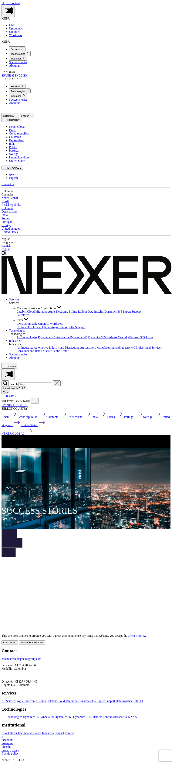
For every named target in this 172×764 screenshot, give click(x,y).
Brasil (12, 130)
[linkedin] (6, 746)
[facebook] (7, 739)
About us (14, 357)
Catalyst (21, 311)
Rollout (82, 311)
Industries (15, 340)
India (12, 143)
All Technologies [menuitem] (27, 337)
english (27, 115)
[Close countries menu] (35, 401)
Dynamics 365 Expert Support (122, 311)
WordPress (56, 323)
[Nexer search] (9, 365)
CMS (20, 323)
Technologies (17, 330)
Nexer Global (17, 126)
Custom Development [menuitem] (30, 327)
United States (17, 160)
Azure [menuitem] (149, 337)
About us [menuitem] (14, 65)
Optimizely (30, 323)
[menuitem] (17, 48)
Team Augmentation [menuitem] (56, 327)
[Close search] (57, 383)
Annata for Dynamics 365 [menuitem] (71, 337)
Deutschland (16, 140)
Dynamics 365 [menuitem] (47, 337)
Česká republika (19, 133)
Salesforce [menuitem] (23, 315)
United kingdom (19, 157)
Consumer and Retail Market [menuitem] (34, 351)
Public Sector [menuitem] (60, 351)
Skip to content (11, 3)
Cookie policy (10, 753)
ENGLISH (21, 75)
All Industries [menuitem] (25, 347)
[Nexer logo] (87, 293)
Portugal (14, 150)
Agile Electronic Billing (62, 311)
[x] (2, 736)
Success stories (18, 354)
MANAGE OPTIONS (32, 642)
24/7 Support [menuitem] (77, 327)
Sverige (13, 154)
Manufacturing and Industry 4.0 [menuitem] (116, 347)
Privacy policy (10, 750)
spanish (13, 174)
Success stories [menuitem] (18, 62)
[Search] (5, 383)
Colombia (10, 115)
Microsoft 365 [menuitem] (136, 337)
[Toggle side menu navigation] (8, 11)
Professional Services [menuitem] (149, 347)
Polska (13, 147)
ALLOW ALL (10, 642)
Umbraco (43, 323)
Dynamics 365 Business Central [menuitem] (107, 337)
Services (14, 299)
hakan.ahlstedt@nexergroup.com (21, 658)
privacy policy (136, 635)
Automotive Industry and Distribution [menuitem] (56, 347)
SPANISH (8, 75)
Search (13, 384)
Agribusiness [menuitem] (88, 347)
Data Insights (96, 311)
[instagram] (7, 743)
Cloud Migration (37, 311)
